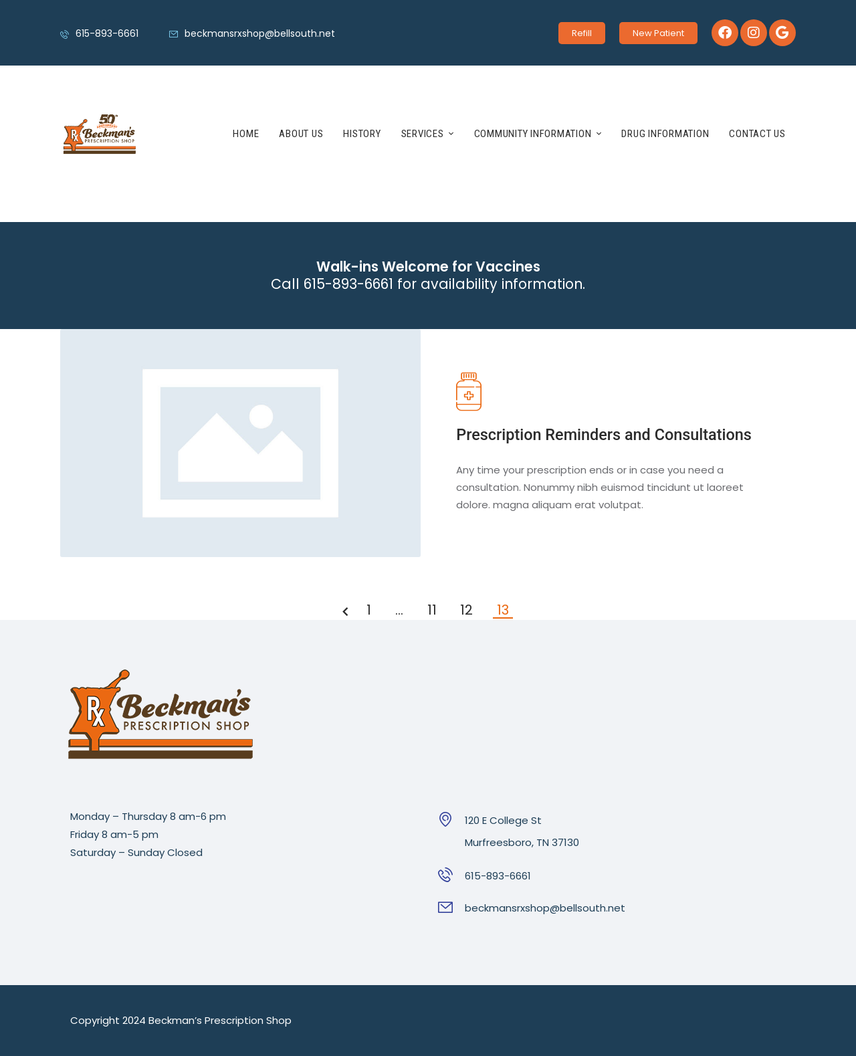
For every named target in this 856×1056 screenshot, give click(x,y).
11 (434, 611)
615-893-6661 (498, 876)
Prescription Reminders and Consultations (604, 434)
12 (468, 611)
